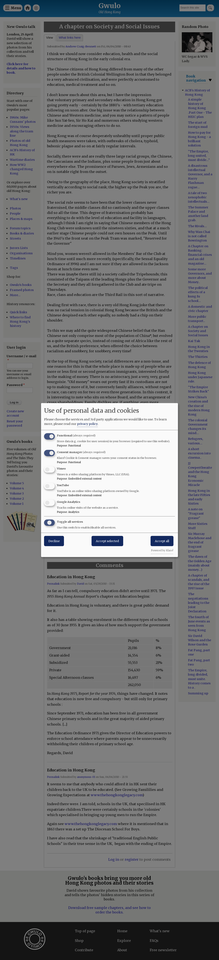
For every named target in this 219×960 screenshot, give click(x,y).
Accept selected (107, 541)
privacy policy (87, 424)
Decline (54, 541)
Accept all (162, 541)
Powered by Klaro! (162, 550)
